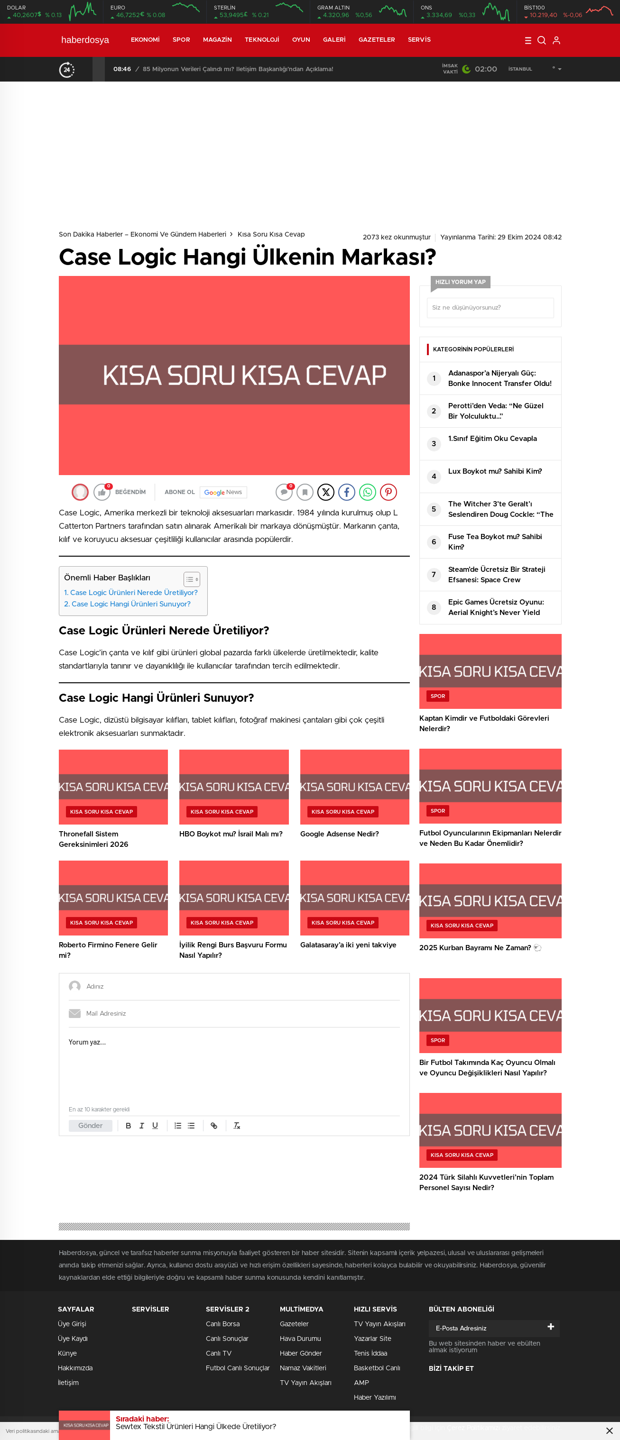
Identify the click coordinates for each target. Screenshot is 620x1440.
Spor (181, 40)
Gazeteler (377, 40)
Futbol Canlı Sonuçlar (238, 1368)
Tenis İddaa (370, 1353)
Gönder (90, 1125)
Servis (419, 40)
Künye (67, 1353)
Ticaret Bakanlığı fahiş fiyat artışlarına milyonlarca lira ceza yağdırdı (238, 69)
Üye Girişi (72, 1324)
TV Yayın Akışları (306, 1383)
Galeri (334, 40)
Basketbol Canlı (377, 1368)
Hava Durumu (300, 1339)
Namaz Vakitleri (303, 1368)
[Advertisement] (310, 152)
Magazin (217, 40)
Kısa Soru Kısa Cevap (271, 234)
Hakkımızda (75, 1368)
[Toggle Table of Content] (187, 579)
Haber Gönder (301, 1353)
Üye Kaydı (73, 1339)
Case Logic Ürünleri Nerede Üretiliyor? (134, 592)
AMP (361, 1383)
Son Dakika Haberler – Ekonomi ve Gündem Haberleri (142, 234)
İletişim (68, 1383)
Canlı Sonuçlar (227, 1339)
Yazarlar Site (372, 1339)
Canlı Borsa (223, 1324)
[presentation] (86, 69)
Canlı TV (218, 1353)
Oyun (301, 40)
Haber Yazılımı (375, 1397)
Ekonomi (145, 40)
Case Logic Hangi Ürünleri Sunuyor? (131, 604)
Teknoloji (262, 40)
